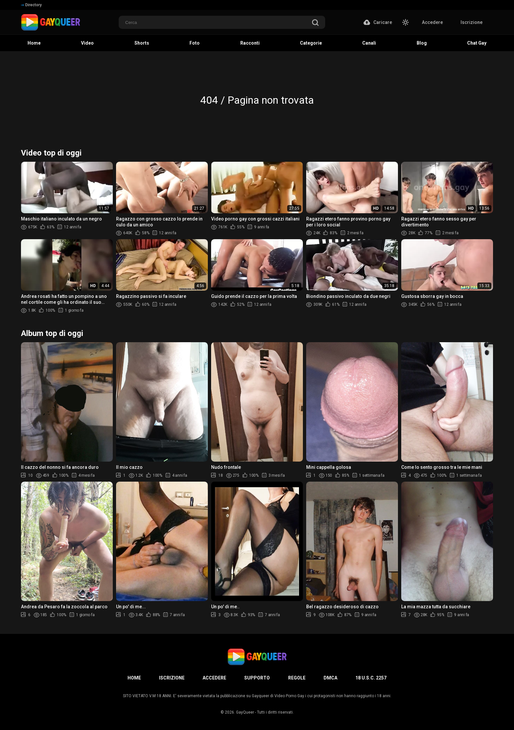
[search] (315, 23)
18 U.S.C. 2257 (370, 677)
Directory (31, 5)
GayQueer (245, 712)
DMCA (330, 677)
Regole (297, 677)
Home (134, 677)
